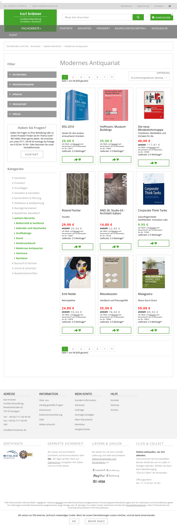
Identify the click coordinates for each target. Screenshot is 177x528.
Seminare (21, 253)
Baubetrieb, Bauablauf (27, 213)
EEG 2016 (68, 127)
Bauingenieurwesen (25, 208)
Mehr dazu (94, 521)
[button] (30, 28)
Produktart (20, 104)
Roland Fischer (71, 210)
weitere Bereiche (52, 46)
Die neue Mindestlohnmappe (150, 128)
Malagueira (145, 294)
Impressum (45, 409)
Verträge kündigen (84, 414)
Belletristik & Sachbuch (30, 223)
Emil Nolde (69, 294)
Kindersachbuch (26, 243)
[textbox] (96, 17)
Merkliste (80, 424)
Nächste (105, 77)
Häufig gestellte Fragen (51, 405)
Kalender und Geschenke (31, 228)
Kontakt (32, 154)
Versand (76, 144)
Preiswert (19, 183)
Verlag (17, 114)
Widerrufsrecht (47, 424)
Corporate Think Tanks (152, 210)
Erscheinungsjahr (23, 84)
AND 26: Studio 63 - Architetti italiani (112, 212)
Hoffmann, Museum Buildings (113, 128)
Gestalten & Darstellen (27, 193)
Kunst (19, 238)
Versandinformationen (136, 505)
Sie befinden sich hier (17, 46)
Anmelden (159, 6)
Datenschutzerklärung (50, 414)
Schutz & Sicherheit (25, 268)
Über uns (44, 400)
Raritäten (21, 258)
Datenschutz (54, 462)
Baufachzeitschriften (26, 273)
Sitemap (115, 405)
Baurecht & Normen (25, 263)
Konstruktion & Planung (27, 198)
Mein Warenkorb (83, 419)
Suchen (114, 409)
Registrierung (143, 6)
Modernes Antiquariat (29, 248)
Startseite (35, 46)
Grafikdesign (23, 233)
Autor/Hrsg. (20, 74)
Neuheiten (20, 178)
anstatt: (142, 144)
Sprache (17, 94)
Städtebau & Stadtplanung (29, 203)
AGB (41, 419)
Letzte (112, 77)
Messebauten (108, 294)
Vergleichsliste (82, 429)
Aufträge (79, 409)
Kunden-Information (85, 400)
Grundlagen (21, 188)
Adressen (80, 405)
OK (76, 521)
